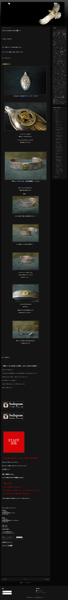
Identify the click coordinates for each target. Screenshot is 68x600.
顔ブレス (55, 79)
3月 (56, 116)
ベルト (60, 74)
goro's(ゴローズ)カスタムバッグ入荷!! (59, 166)
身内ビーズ (63, 85)
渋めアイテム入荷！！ (59, 154)
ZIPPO (65, 35)
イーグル (62, 36)
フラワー (60, 73)
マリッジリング (57, 75)
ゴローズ (56, 52)
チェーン (61, 65)
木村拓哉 (64, 102)
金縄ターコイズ (61, 83)
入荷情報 (58, 97)
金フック (55, 82)
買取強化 (57, 101)
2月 (56, 118)
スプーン (56, 62)
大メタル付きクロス (59, 95)
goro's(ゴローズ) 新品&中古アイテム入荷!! (59, 160)
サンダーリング (63, 58)
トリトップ (58, 67)
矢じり (61, 103)
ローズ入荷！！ (59, 174)
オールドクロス (58, 44)
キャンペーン (58, 49)
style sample (60, 35)
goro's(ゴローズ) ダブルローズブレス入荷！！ (59, 136)
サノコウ (57, 58)
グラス (63, 49)
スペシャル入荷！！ (58, 125)
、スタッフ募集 (55, 30)
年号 (65, 97)
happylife (54, 35)
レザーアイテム (63, 76)
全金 (56, 88)
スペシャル (61, 62)
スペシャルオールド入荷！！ (59, 133)
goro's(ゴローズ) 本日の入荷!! (59, 157)
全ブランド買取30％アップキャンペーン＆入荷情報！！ (59, 170)
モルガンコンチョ (56, 76)
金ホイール (61, 82)
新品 (59, 85)
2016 (56, 109)
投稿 (4, 591)
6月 (56, 111)
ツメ (65, 65)
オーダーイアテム (59, 42)
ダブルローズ (60, 64)
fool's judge (39, 590)
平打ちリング (58, 102)
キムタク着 (60, 47)
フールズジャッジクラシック (59, 71)
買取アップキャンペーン (60, 98)
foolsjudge (63, 32)
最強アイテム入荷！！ (59, 122)
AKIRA (59, 31)
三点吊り (61, 84)
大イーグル (58, 93)
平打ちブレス (63, 101)
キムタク (55, 47)
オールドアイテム (61, 43)
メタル (62, 75)
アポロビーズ (56, 36)
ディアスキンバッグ (57, 66)
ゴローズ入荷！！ (59, 144)
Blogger (42, 597)
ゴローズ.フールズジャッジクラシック (17, 539)
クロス (62, 50)
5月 (56, 113)
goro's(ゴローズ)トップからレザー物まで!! (59, 150)
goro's (59, 34)
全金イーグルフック (61, 88)
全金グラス (55, 89)
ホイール (64, 74)
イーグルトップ (55, 37)
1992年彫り (7, 539)
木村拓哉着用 (56, 103)
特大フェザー (59, 96)
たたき (59, 63)
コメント (5, 593)
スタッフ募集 (56, 61)
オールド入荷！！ (59, 127)
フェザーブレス (59, 72)
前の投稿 (47, 579)
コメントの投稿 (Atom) (26, 582)
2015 (56, 176)
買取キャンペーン (60, 100)
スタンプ (64, 61)
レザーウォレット (57, 77)
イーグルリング (63, 40)
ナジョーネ (63, 67)
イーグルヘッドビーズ (60, 38)
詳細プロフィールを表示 (40, 592)
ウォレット (57, 41)
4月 (56, 114)
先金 (55, 86)
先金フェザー (59, 86)
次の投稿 (4, 579)
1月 (56, 120)
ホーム (25, 579)
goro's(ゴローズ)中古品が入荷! (59, 147)
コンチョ (57, 56)
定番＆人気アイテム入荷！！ (59, 142)
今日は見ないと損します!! (59, 130)
